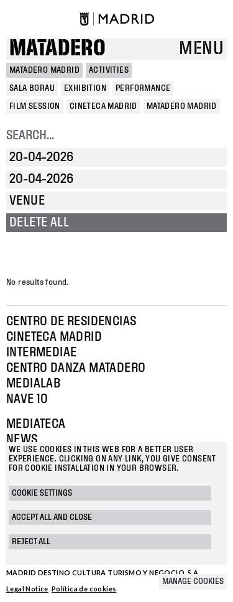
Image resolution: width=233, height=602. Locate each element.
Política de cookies (84, 588)
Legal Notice (27, 588)
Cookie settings (42, 493)
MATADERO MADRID (44, 70)
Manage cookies (193, 581)
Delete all (39, 222)
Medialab (33, 383)
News (22, 439)
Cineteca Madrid (54, 337)
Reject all (31, 541)
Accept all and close (52, 517)
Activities (109, 70)
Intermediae (41, 352)
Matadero (57, 49)
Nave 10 (27, 399)
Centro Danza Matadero (75, 368)
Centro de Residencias (71, 321)
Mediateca (36, 424)
